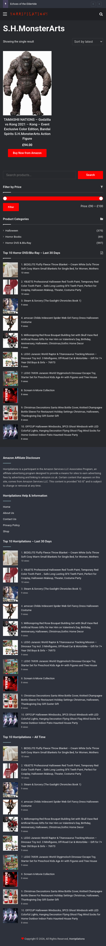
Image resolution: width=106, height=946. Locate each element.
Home (6, 506)
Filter (11, 207)
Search (90, 174)
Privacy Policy (11, 525)
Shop (6, 531)
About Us (8, 512)
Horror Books (13, 236)
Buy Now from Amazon (27, 153)
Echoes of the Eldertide (23, 3)
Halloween (11, 230)
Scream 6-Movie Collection (39, 390)
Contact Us (9, 519)
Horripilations (77, 938)
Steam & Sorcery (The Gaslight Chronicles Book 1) (52, 300)
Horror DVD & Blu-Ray (18, 242)
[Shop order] (87, 41)
